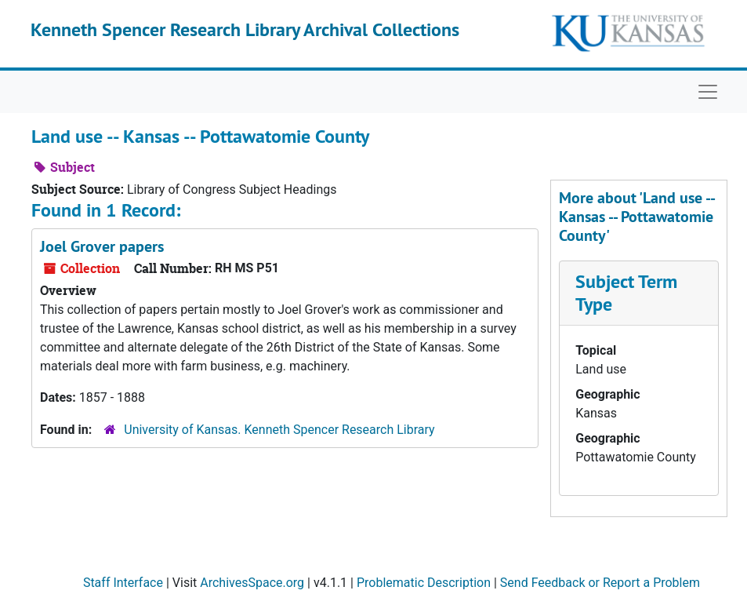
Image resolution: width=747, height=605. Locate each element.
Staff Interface (123, 582)
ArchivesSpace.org (252, 582)
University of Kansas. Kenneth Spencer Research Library (279, 429)
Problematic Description (424, 582)
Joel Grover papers (102, 246)
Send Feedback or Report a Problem (600, 582)
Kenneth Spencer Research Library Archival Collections (245, 29)
